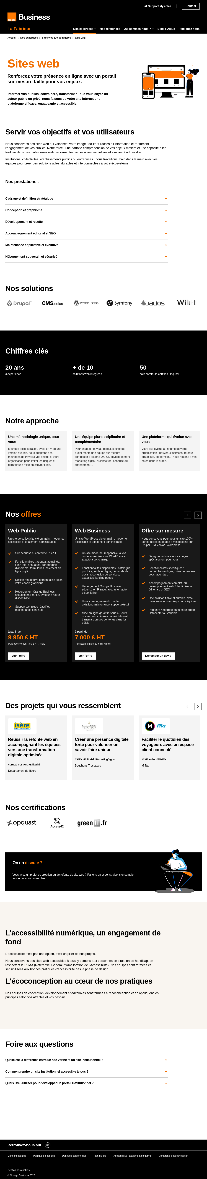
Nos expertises (84, 28)
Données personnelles (74, 1163)
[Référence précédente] (187, 742)
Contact (190, 5)
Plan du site (100, 1163)
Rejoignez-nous (189, 28)
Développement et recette (86, 222)
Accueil (11, 37)
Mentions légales (16, 1163)
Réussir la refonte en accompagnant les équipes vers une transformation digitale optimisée (35, 788)
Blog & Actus (166, 28)
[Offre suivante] (198, 527)
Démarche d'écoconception (173, 1163)
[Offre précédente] (187, 527)
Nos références (110, 28)
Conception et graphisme (86, 210)
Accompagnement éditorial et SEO (86, 233)
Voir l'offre (21, 686)
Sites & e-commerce (56, 37)
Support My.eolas (157, 6)
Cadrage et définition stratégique (86, 199)
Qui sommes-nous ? (139, 28)
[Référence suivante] (198, 742)
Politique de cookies (44, 1163)
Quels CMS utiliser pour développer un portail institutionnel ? (86, 1128)
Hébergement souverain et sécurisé (86, 257)
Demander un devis (161, 686)
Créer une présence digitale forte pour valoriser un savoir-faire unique (100, 785)
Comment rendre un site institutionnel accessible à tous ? (86, 1116)
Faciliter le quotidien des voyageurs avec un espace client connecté (168, 783)
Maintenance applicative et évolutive (86, 245)
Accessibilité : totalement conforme (132, 1163)
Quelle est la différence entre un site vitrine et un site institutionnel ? (86, 1104)
